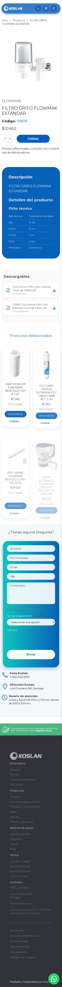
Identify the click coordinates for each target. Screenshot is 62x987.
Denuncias (16, 930)
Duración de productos (24, 935)
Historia (14, 774)
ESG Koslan (16, 784)
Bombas (15, 796)
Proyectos (16, 839)
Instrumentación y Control (25, 801)
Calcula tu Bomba (20, 834)
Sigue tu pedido (20, 946)
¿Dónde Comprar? (20, 861)
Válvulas (14, 816)
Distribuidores (18, 952)
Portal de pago (19, 941)
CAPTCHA (12, 646)
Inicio (5, 20)
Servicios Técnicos (20, 871)
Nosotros (15, 769)
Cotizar (33, 138)
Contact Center (19, 876)
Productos (19, 20)
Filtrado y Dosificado (21, 821)
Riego (13, 811)
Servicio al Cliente (20, 866)
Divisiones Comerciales (23, 779)
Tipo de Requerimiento (26, 632)
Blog (12, 849)
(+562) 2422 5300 (19, 887)
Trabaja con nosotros (23, 957)
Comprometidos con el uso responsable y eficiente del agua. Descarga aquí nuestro (34, 729)
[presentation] (32, 655)
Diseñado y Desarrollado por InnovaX (31, 981)
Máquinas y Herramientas (24, 806)
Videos (14, 844)
